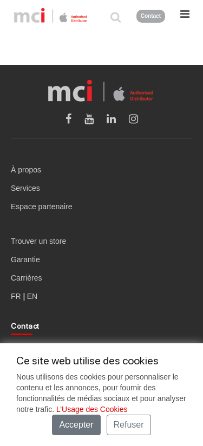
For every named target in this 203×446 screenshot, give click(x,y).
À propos (26, 169)
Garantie (25, 259)
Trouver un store (38, 241)
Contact (151, 16)
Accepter (76, 424)
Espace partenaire (42, 206)
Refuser (129, 424)
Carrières (26, 278)
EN (32, 296)
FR (16, 296)
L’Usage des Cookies (92, 409)
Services (25, 188)
